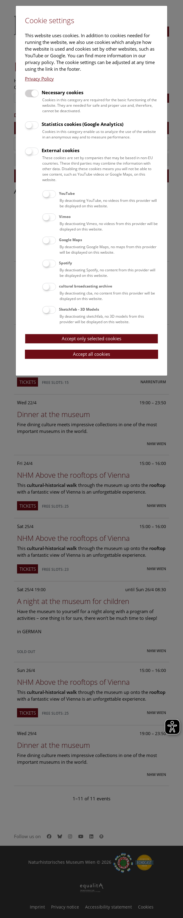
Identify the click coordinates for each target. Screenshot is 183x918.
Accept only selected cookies (91, 338)
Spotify (65, 263)
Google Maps (70, 239)
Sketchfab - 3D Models (79, 309)
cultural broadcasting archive (85, 286)
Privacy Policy (39, 79)
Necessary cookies (62, 92)
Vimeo (65, 216)
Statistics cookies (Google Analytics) (82, 124)
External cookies (60, 150)
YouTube (67, 193)
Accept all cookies (91, 354)
